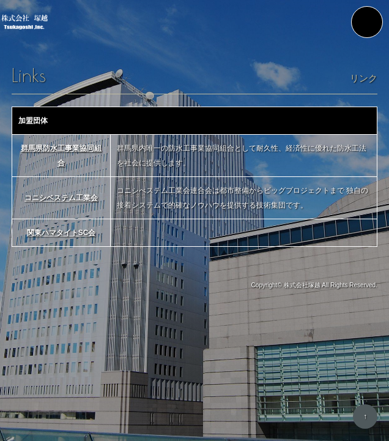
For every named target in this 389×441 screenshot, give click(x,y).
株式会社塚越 (302, 285)
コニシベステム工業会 (61, 198)
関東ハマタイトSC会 (61, 232)
